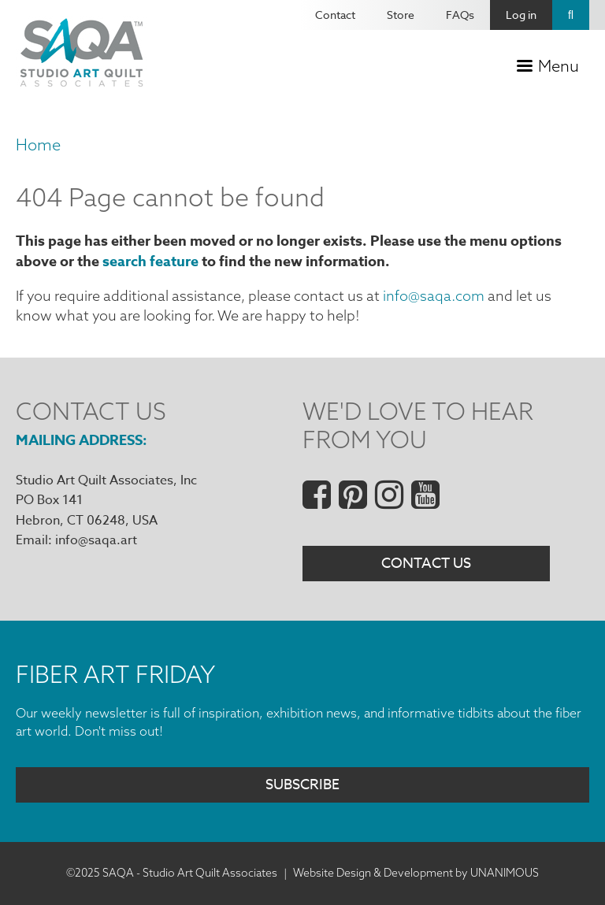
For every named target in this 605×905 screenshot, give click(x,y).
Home (38, 144)
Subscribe (302, 785)
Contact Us (426, 563)
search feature (150, 261)
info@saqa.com (433, 296)
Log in (521, 14)
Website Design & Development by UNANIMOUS (416, 873)
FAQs (460, 14)
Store (400, 14)
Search (570, 15)
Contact (335, 14)
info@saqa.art (96, 540)
